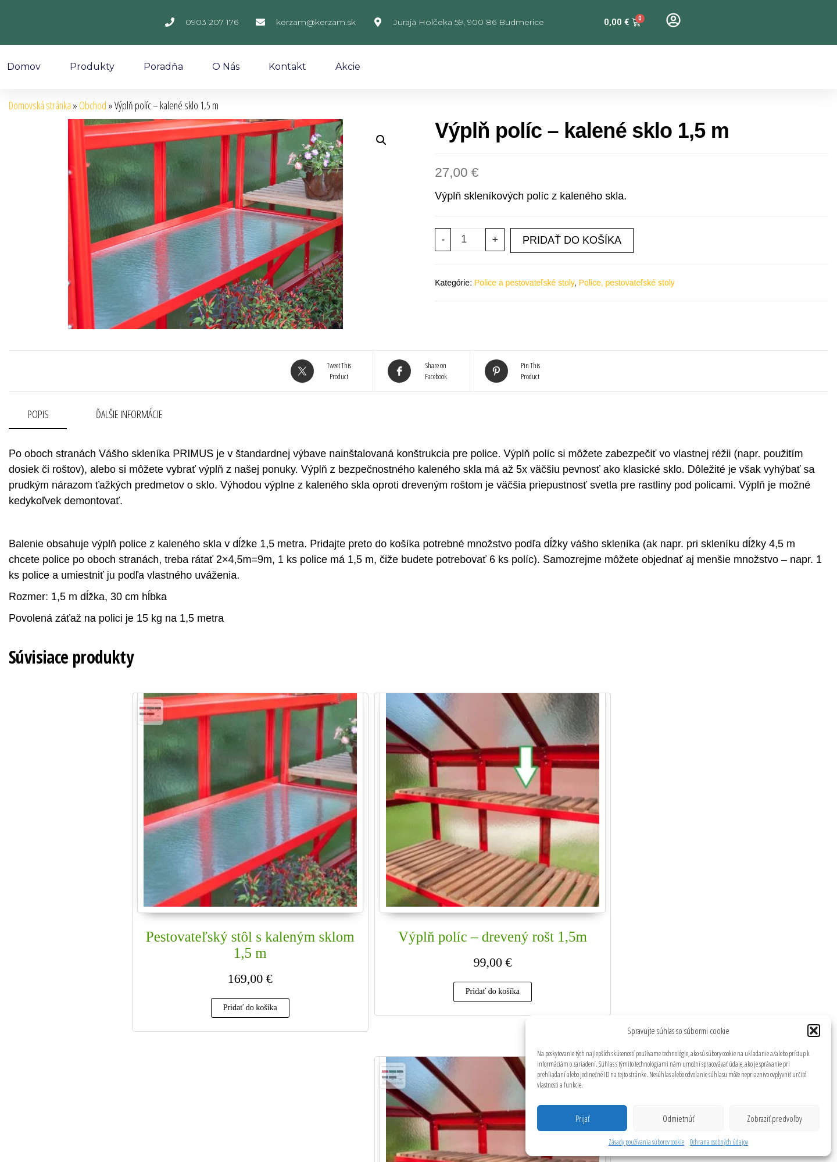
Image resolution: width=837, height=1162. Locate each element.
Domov (24, 66)
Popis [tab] (38, 414)
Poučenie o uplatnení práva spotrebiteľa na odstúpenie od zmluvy (453, 1070)
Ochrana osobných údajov (719, 1142)
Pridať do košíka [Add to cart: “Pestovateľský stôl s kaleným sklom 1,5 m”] (195, 913)
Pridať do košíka (572, 240)
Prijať (582, 1118)
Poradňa (163, 66)
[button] (814, 1030)
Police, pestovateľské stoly (627, 282)
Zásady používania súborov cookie (646, 1142)
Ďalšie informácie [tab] (129, 414)
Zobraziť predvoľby (774, 1118)
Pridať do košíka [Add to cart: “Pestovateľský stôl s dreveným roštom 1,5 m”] (491, 913)
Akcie (347, 66)
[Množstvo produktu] (468, 239)
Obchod (92, 105)
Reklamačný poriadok (292, 1039)
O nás (225, 66)
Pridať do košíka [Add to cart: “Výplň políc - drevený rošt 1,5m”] (343, 897)
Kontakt (287, 66)
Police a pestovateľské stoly (524, 282)
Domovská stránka (40, 105)
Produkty (92, 66)
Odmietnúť (678, 1118)
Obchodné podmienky (440, 1039)
